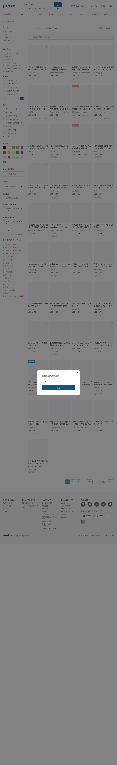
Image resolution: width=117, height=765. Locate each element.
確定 (58, 388)
